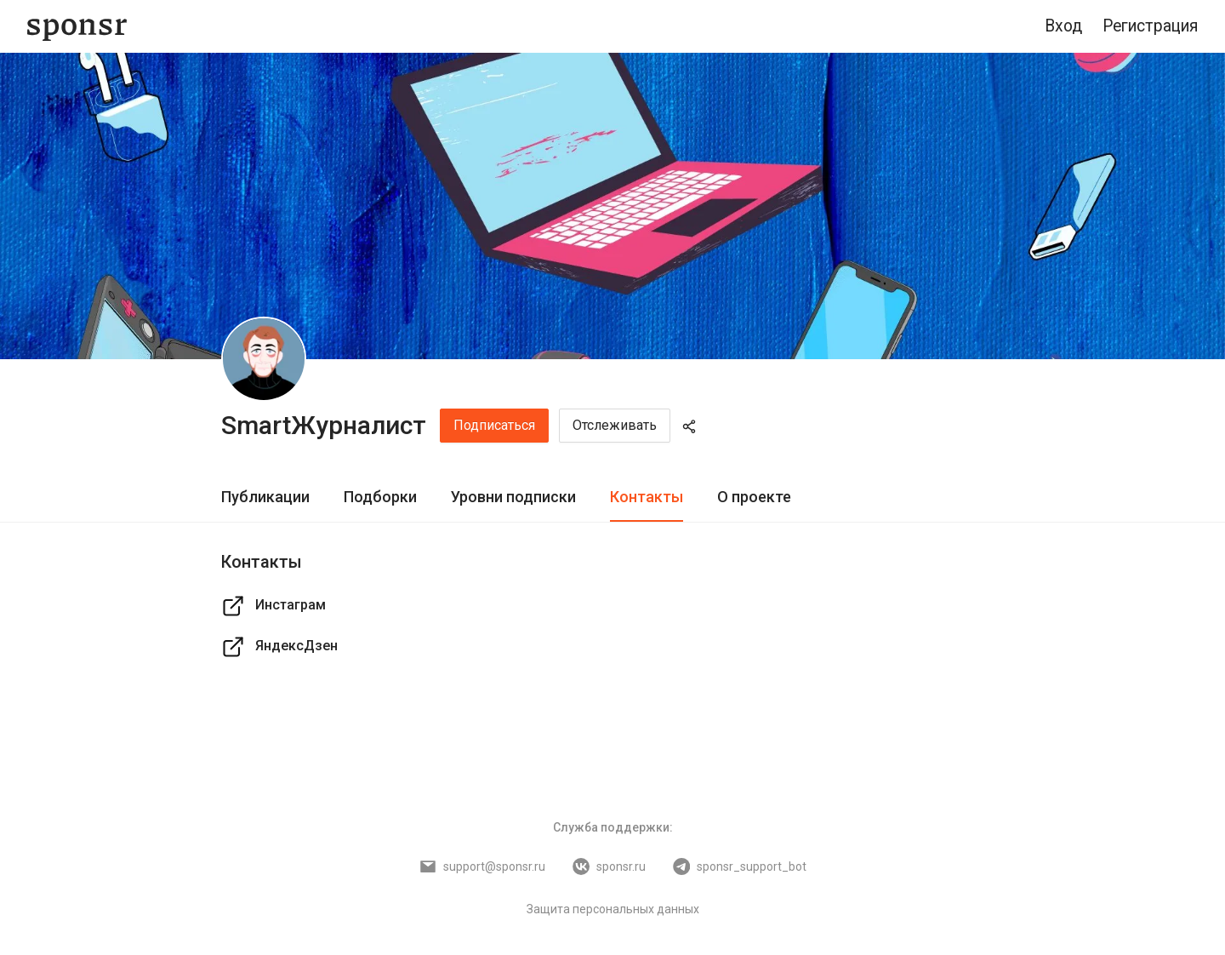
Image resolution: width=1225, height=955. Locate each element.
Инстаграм (273, 606)
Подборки (380, 497)
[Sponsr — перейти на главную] (77, 26)
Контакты (646, 497)
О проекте (754, 497)
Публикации (265, 497)
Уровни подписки (513, 497)
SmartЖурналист (323, 425)
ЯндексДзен (279, 647)
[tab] (265, 497)
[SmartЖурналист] (263, 359)
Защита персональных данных (613, 909)
